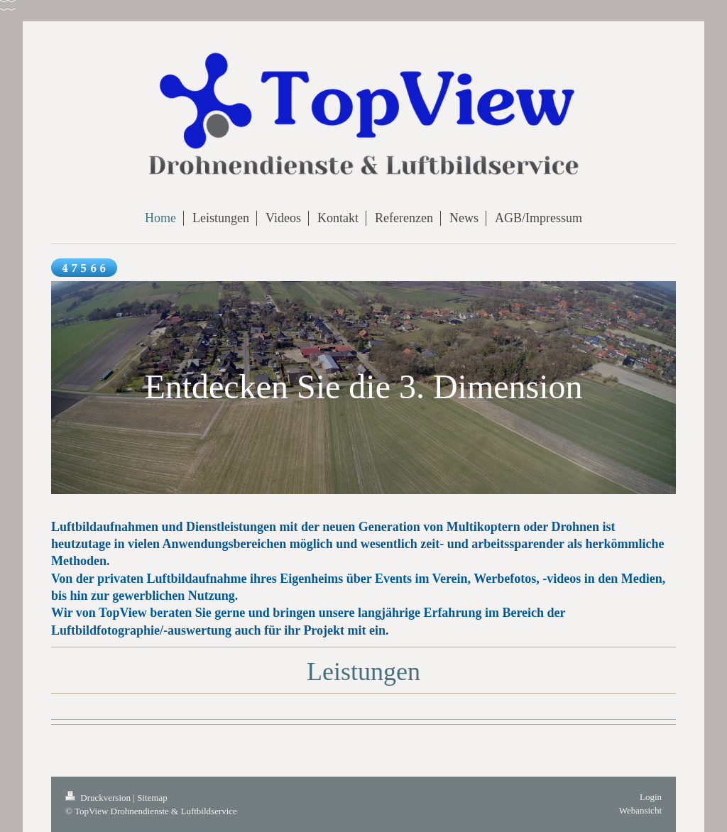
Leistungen (363, 671)
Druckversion (99, 797)
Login (651, 797)
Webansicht (640, 810)
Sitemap (152, 797)
